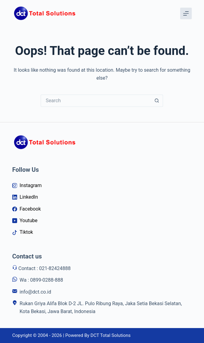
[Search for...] (96, 101)
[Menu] (186, 13)
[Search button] (157, 101)
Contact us (27, 256)
